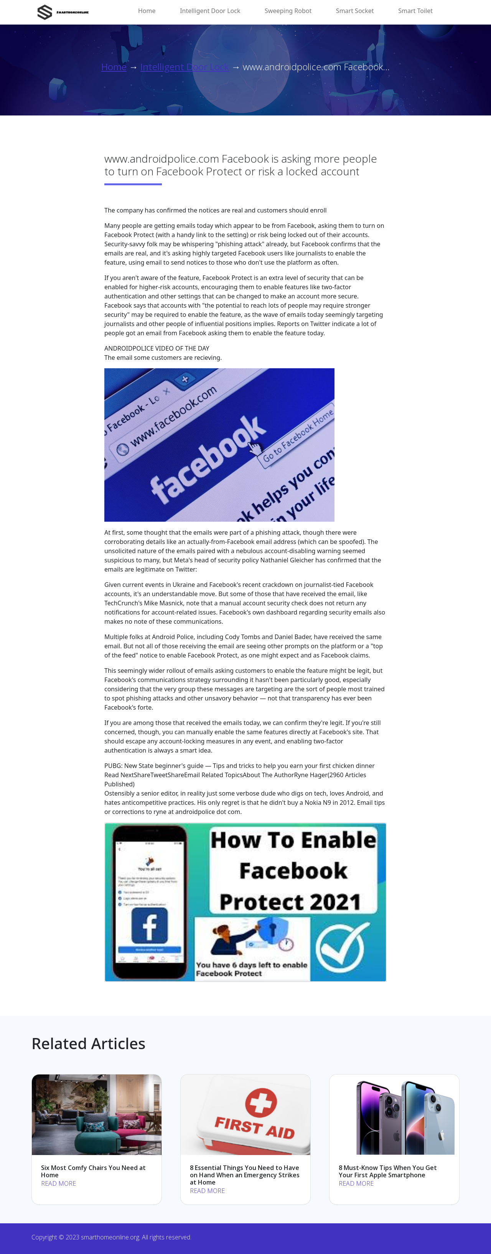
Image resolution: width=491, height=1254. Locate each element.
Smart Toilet (415, 11)
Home (147, 11)
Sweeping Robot (288, 11)
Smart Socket (355, 11)
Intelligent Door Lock (210, 11)
